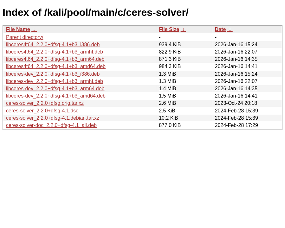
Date (220, 29)
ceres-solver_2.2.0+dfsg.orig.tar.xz (45, 103)
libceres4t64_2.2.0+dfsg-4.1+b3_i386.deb (53, 44)
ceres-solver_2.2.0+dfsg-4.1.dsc (42, 110)
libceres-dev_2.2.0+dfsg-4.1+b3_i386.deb (53, 74)
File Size (169, 29)
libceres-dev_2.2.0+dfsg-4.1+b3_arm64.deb (55, 88)
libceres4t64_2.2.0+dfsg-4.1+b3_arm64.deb (55, 59)
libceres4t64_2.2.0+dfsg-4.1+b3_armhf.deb (54, 51)
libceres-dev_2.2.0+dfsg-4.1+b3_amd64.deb (56, 95)
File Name (18, 29)
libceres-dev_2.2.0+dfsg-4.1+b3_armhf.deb (54, 81)
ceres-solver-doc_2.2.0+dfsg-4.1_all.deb (51, 125)
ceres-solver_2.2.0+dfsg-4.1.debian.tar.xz (52, 118)
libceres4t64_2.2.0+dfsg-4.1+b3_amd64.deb (56, 66)
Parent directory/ (24, 37)
